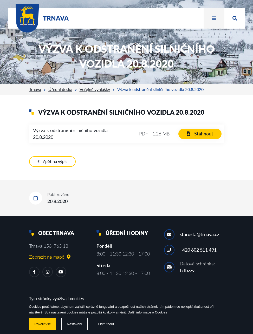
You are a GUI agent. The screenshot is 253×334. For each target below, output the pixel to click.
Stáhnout (200, 133)
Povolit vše (43, 324)
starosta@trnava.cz (199, 234)
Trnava (35, 89)
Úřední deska (60, 89)
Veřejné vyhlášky (95, 89)
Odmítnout (106, 324)
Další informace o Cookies (147, 312)
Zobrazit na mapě (49, 257)
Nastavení (74, 324)
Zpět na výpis (52, 161)
